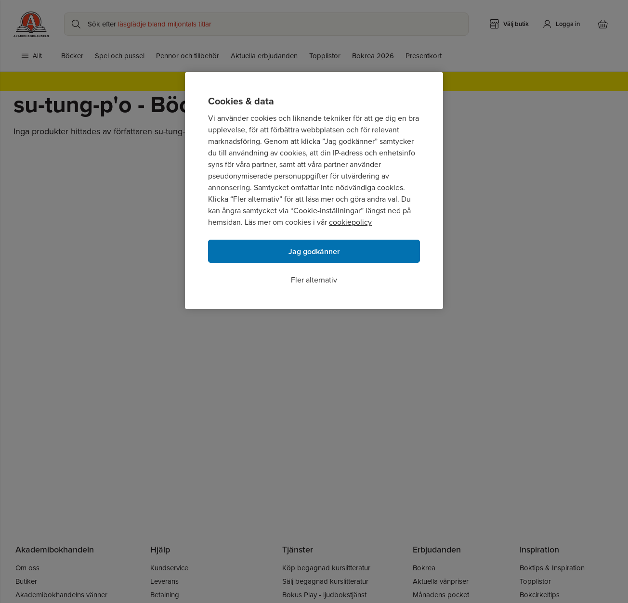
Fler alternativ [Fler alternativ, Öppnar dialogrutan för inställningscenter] (314, 279)
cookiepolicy (350, 222)
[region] (314, 190)
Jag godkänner (314, 251)
